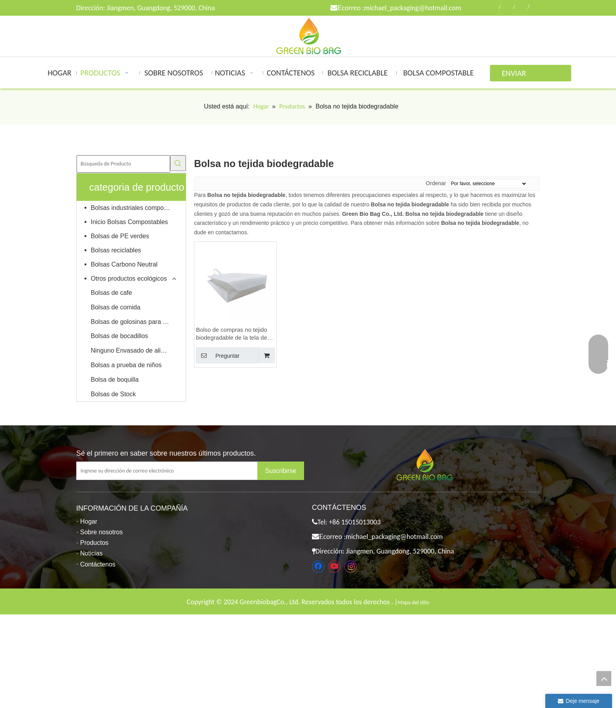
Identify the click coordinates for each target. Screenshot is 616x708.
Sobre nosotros (101, 532)
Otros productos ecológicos (129, 278)
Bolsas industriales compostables (134, 207)
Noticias (91, 553)
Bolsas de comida (115, 307)
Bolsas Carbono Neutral (124, 264)
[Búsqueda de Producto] (123, 164)
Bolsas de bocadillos (119, 336)
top (603, 678)
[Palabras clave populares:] (178, 163)
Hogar (88, 521)
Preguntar (218, 355)
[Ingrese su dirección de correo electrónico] (173, 471)
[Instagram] (350, 566)
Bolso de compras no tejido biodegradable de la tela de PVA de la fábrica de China (231, 334)
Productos (94, 542)
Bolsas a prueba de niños (126, 365)
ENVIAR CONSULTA (518, 74)
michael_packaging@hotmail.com (412, 8)
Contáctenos (98, 564)
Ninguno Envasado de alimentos (134, 350)
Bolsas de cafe (111, 292)
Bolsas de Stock (113, 394)
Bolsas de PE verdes (120, 236)
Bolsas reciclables (116, 250)
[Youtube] (334, 566)
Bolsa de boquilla (115, 379)
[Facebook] (318, 566)
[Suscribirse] (280, 471)
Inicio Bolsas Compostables (129, 222)
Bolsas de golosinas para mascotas (134, 321)
